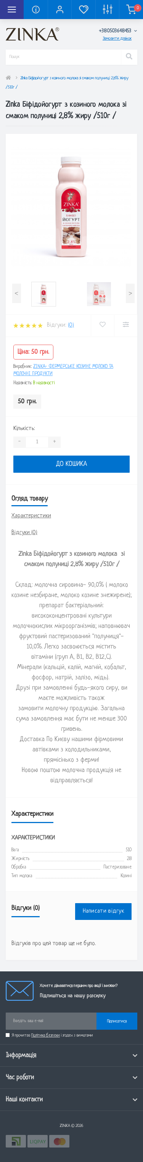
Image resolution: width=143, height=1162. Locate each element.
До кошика (71, 464)
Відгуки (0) (24, 533)
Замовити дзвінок (117, 38)
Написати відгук (103, 911)
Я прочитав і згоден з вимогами (52, 1035)
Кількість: (24, 428)
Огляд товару (29, 498)
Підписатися (117, 1021)
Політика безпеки (45, 1035)
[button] (59, 9)
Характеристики (31, 516)
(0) (71, 325)
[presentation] (16, 293)
